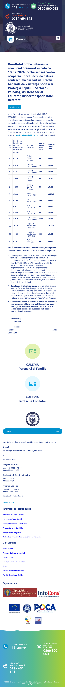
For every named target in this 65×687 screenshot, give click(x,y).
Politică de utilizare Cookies (13, 575)
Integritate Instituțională (12, 532)
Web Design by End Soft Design (32, 684)
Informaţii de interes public (13, 514)
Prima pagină (8, 548)
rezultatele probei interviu (26, 135)
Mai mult (6, 502)
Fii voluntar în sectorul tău (13, 528)
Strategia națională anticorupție (15, 523)
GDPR (5, 566)
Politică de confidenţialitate (13, 570)
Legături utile (8, 557)
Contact (9, 431)
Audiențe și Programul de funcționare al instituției (22, 536)
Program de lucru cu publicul (14, 553)
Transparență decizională (12, 519)
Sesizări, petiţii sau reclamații (14, 561)
